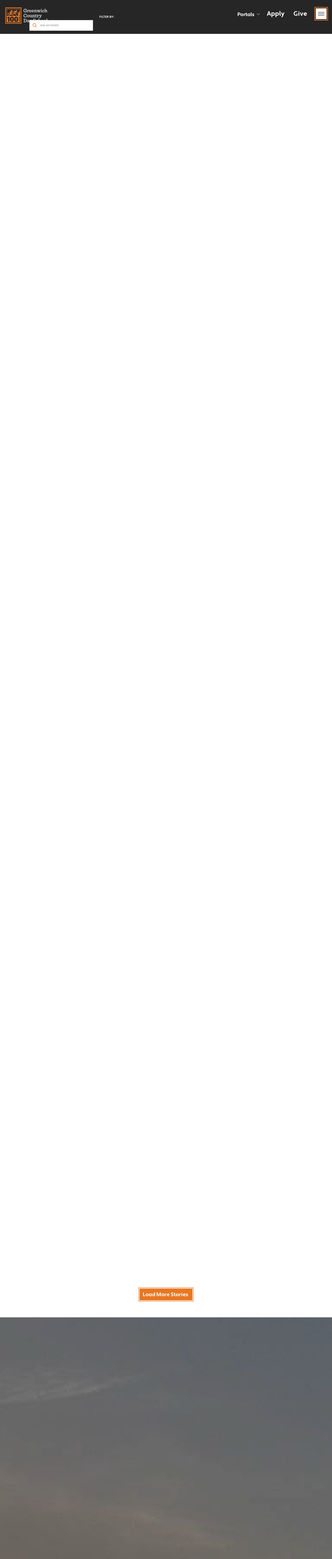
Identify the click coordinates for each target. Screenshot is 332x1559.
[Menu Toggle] (321, 13)
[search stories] (61, 25)
